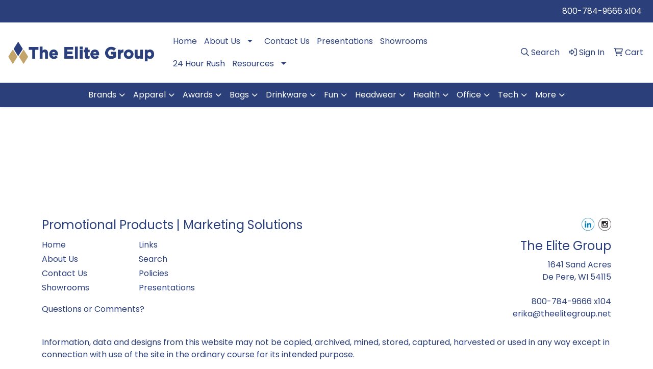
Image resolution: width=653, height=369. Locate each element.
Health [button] (426, 95)
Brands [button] (102, 95)
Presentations (345, 41)
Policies (153, 273)
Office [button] (469, 95)
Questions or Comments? (93, 309)
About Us (222, 41)
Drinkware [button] (286, 95)
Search (153, 259)
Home (185, 41)
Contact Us (287, 41)
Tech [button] (508, 95)
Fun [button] (331, 95)
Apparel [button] (149, 95)
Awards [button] (198, 95)
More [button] (545, 95)
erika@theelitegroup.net (562, 313)
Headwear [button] (375, 95)
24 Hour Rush (199, 63)
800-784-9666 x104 (602, 11)
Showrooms (404, 41)
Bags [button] (239, 95)
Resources (253, 63)
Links (148, 245)
